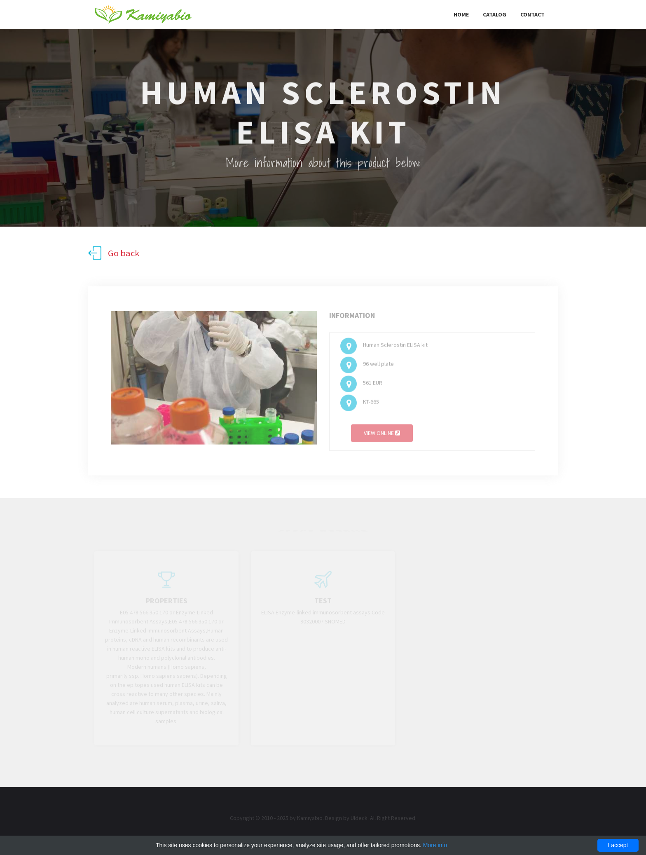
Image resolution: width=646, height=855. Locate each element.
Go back (113, 253)
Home (461, 14)
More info (435, 845)
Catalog (494, 14)
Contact (532, 14)
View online (382, 434)
